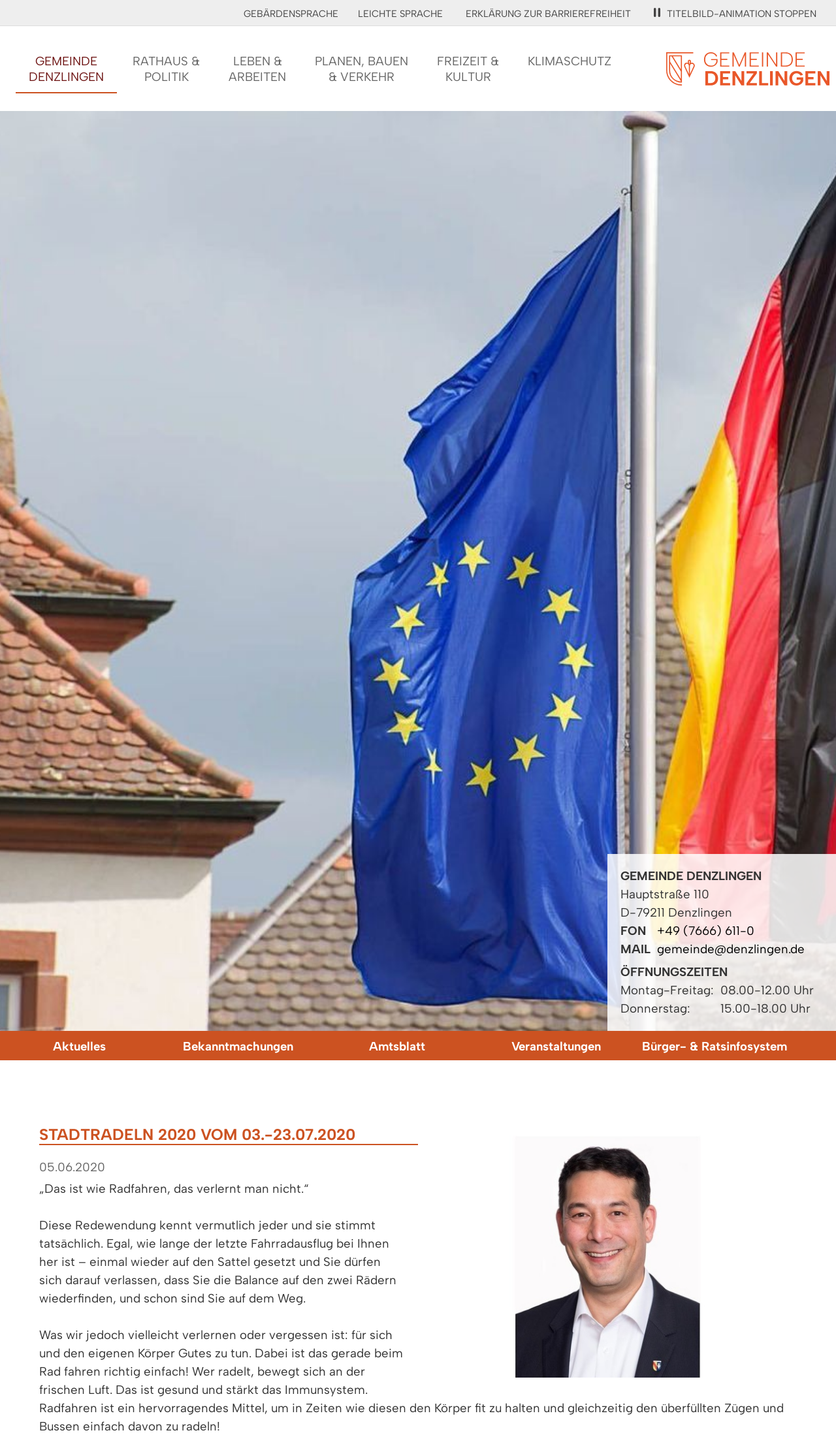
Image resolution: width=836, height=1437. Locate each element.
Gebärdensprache (291, 14)
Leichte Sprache (400, 14)
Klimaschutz (569, 61)
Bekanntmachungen (238, 1046)
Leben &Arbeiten (257, 69)
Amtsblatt (397, 1046)
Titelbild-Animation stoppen (735, 14)
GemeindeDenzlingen (66, 69)
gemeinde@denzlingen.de (731, 948)
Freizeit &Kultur (468, 69)
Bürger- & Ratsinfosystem (714, 1046)
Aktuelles (79, 1046)
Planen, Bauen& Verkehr (361, 69)
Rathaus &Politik (166, 69)
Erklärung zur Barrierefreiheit (548, 14)
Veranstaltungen (556, 1046)
